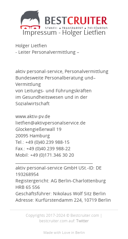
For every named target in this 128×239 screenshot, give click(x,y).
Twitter (82, 220)
